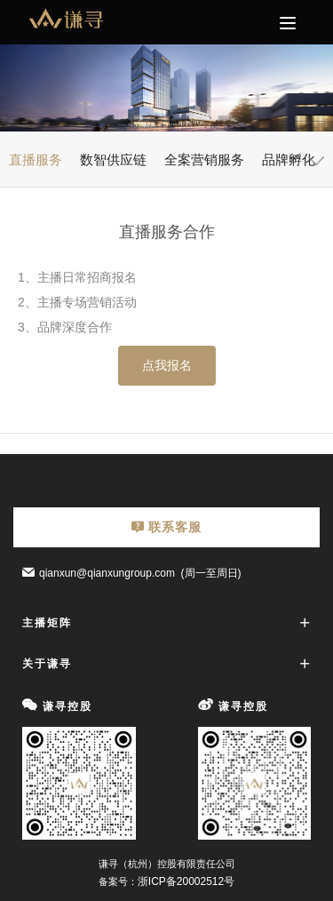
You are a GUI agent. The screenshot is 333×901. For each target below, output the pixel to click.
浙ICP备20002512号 (186, 881)
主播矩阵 (47, 623)
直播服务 (35, 159)
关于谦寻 (47, 664)
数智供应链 (113, 159)
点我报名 (167, 365)
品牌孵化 (288, 159)
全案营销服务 (204, 159)
